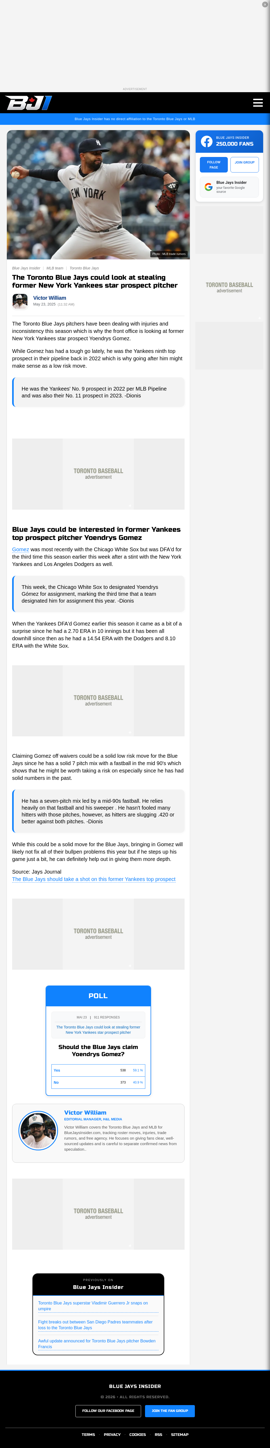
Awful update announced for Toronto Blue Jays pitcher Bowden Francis (97, 1344)
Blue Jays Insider (26, 268)
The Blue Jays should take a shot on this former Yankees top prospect (94, 879)
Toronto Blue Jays (84, 268)
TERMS (88, 1434)
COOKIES (137, 1434)
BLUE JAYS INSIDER (135, 1386)
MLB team (54, 268)
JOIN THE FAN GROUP (170, 1411)
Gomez (20, 549)
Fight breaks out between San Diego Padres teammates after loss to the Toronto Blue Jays (95, 1325)
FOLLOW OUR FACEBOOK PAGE (108, 1411)
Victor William (49, 298)
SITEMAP (180, 1434)
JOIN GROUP (244, 162)
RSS (158, 1434)
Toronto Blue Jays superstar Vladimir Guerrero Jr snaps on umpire (93, 1306)
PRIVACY (112, 1434)
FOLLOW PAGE (213, 164)
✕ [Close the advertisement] (265, 5)
